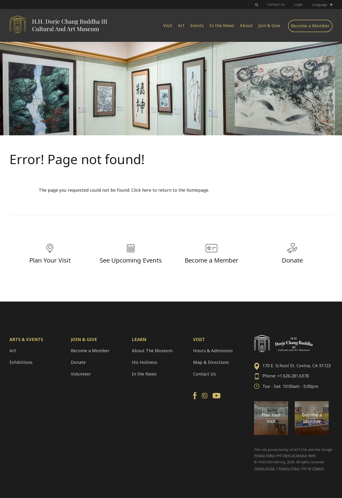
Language (319, 4)
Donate (78, 362)
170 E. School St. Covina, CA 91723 (296, 365)
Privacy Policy (264, 455)
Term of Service (295, 455)
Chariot (318, 468)
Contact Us (276, 4)
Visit (167, 25)
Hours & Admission (213, 350)
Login (298, 4)
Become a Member (310, 26)
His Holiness (144, 362)
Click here (141, 190)
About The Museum (152, 350)
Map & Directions (211, 362)
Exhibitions (21, 362)
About (246, 25)
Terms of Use (264, 468)
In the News (221, 25)
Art (181, 25)
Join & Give (269, 25)
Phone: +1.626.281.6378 (285, 376)
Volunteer (81, 374)
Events (197, 25)
